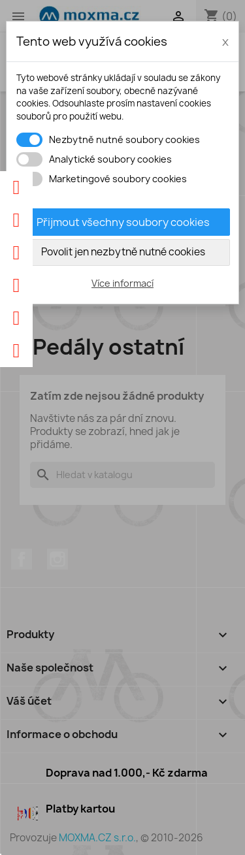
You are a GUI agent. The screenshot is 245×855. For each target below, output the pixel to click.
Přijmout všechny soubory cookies (123, 222)
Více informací (122, 283)
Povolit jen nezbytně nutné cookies (123, 252)
